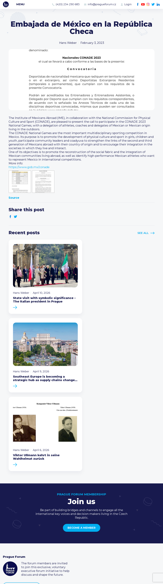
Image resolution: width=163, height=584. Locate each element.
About (7, 548)
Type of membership (71, 530)
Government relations (19, 544)
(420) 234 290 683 (68, 4)
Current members (69, 525)
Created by (81, 578)
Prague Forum (6, 4)
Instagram (148, 4)
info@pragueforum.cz (102, 4)
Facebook (138, 4)
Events (8, 530)
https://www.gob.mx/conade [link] (29, 167)
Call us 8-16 (117, 525)
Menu (20, 4)
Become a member (82, 445)
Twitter (153, 4)
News (7, 525)
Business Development (20, 539)
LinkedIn (158, 4)
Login (128, 4)
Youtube (143, 4)
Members (10, 534)
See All (143, 233)
